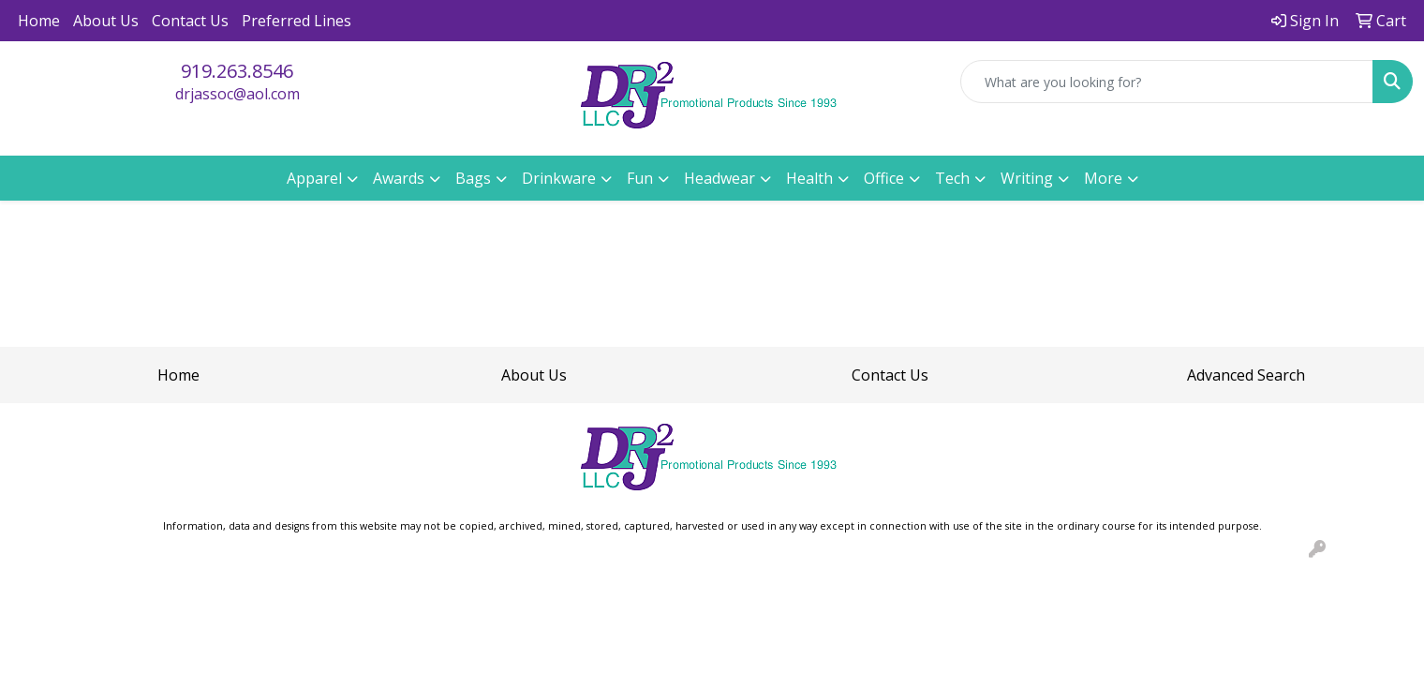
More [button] (1103, 178)
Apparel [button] (314, 178)
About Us (106, 20)
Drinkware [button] (559, 178)
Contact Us (190, 20)
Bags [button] (473, 178)
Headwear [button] (719, 178)
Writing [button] (1027, 178)
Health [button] (809, 178)
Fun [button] (640, 178)
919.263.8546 (237, 70)
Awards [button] (398, 178)
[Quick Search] (1166, 81)
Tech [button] (952, 178)
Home (39, 20)
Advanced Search (1246, 375)
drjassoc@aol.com (237, 93)
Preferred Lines (296, 20)
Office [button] (884, 178)
